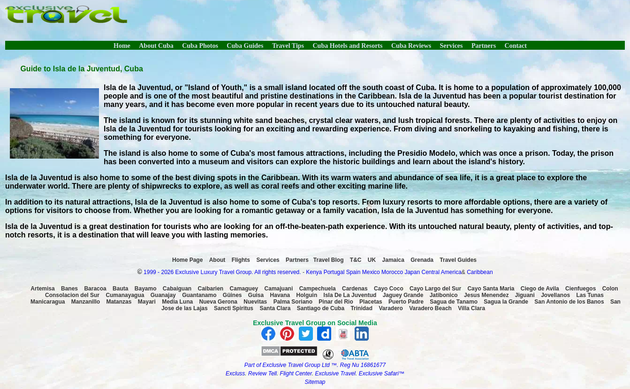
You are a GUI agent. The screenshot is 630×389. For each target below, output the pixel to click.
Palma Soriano (292, 301)
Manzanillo (85, 301)
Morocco (392, 272)
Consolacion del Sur (72, 295)
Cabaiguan (177, 288)
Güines (232, 295)
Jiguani (525, 295)
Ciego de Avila (540, 288)
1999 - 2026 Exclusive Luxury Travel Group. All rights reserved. (222, 272)
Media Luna (177, 301)
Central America (441, 272)
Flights (241, 260)
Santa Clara (274, 308)
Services (451, 45)
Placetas (370, 301)
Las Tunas (590, 295)
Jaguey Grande (403, 295)
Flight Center (296, 373)
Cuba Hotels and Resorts (348, 45)
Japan (412, 272)
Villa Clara (471, 308)
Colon (610, 288)
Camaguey (244, 288)
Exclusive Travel (335, 373)
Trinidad (361, 308)
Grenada (421, 260)
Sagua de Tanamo (454, 301)
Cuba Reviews (411, 45)
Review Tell (262, 373)
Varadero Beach (430, 308)
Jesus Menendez (486, 295)
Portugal (335, 272)
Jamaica (393, 260)
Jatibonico (444, 295)
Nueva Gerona (218, 301)
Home (122, 45)
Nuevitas (255, 301)
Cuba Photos (200, 45)
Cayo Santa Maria (490, 288)
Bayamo (146, 288)
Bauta (120, 288)
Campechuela (317, 288)
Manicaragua (47, 301)
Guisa (256, 295)
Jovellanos (555, 295)
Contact (516, 45)
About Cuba (156, 45)
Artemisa (42, 288)
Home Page (187, 260)
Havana (280, 295)
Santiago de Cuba (320, 308)
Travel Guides (458, 260)
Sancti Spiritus (233, 308)
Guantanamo (199, 295)
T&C (356, 260)
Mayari (147, 301)
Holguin (307, 295)
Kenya (314, 272)
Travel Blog (328, 260)
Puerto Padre (406, 301)
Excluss (235, 373)
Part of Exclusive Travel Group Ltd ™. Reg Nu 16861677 (315, 365)
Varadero (390, 308)
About (217, 260)
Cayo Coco (388, 288)
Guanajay (163, 295)
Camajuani (279, 288)
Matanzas (118, 301)
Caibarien (211, 288)
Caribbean (480, 272)
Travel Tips (288, 45)
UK (372, 260)
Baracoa (95, 288)
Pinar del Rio (336, 301)
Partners (483, 45)
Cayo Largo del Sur (435, 288)
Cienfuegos (580, 288)
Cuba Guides (245, 45)
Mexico (371, 272)
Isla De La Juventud (350, 295)
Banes (69, 288)
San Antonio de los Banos (569, 301)
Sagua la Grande (506, 301)
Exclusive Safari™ (381, 373)
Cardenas (355, 288)
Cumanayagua (125, 295)
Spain (353, 272)
